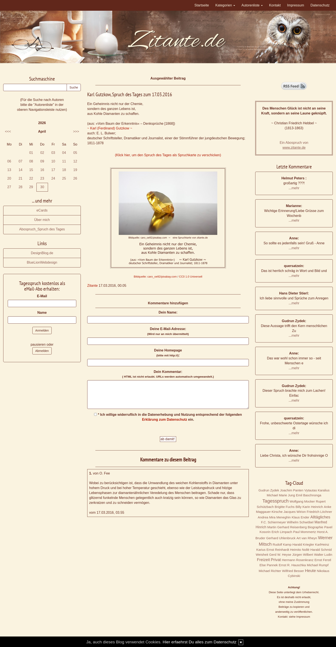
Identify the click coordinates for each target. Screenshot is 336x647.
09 (42, 161)
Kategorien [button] (225, 5)
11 (64, 161)
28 (20, 187)
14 (20, 170)
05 (75, 153)
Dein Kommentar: (168, 374)
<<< (8, 131)
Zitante (92, 285)
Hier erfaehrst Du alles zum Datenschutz (199, 642)
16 (42, 170)
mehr (295, 188)
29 (31, 187)
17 (53, 170)
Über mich (42, 220)
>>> (76, 131)
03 (53, 153)
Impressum (295, 5)
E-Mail (42, 296)
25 (64, 178)
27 (9, 187)
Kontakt (275, 5)
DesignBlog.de (42, 253)
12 (75, 161)
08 (31, 161)
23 (42, 178)
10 (53, 161)
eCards (42, 210)
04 (64, 153)
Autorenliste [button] (252, 5)
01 (31, 153)
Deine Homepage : (168, 352)
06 (9, 161)
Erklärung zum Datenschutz (164, 419)
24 (53, 178)
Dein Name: (168, 312)
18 (64, 170)
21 (20, 178)
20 (9, 178)
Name (42, 312)
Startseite (201, 5)
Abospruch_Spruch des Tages (42, 229)
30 (42, 187)
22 (31, 178)
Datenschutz (320, 5)
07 (20, 161)
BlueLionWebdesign (42, 262)
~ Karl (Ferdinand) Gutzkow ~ (109, 128)
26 (75, 178)
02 (42, 153)
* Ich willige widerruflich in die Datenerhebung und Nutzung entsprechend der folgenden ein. (168, 417)
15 (31, 170)
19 (75, 170)
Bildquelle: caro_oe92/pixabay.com (155, 276)
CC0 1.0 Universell (190, 276)
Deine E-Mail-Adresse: (168, 331)
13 (9, 170)
